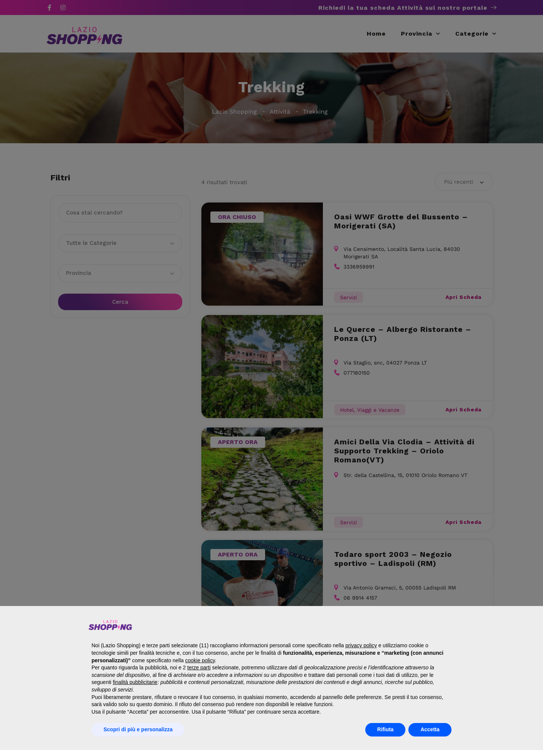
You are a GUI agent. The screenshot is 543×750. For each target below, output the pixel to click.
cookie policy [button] (200, 660)
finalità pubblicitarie (135, 682)
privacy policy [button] (361, 645)
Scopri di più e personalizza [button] (138, 729)
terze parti (198, 667)
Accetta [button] (430, 729)
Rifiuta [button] (385, 729)
